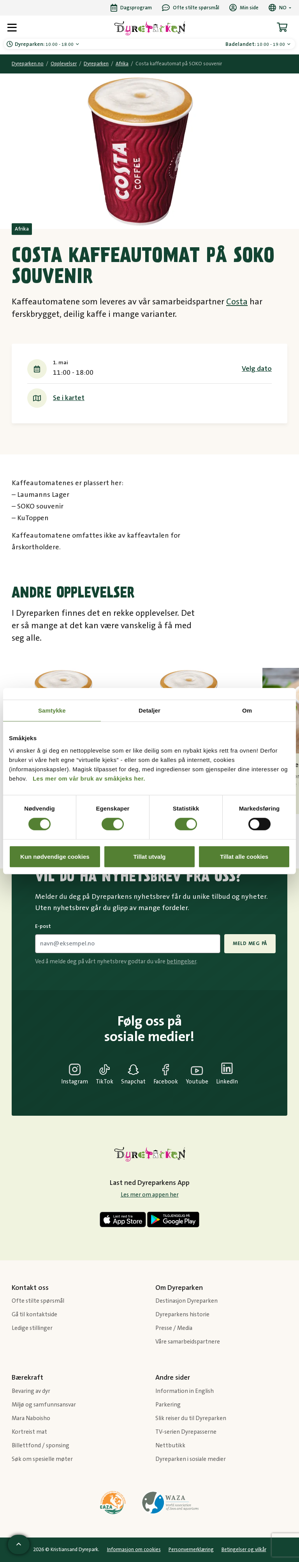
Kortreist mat (29, 1432)
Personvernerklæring (191, 1549)
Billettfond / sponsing (40, 1445)
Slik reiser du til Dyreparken (190, 1418)
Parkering (168, 1404)
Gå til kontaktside (34, 1314)
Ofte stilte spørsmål (38, 1301)
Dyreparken (96, 63)
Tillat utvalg (149, 856)
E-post (43, 926)
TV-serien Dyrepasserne (185, 1432)
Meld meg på (250, 943)
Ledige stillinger (32, 1328)
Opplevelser (64, 63)
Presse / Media (173, 1328)
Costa (237, 302)
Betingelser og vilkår (244, 1549)
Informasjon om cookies (134, 1549)
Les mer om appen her (150, 1195)
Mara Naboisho (31, 1418)
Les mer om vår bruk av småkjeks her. (89, 778)
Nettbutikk (170, 1445)
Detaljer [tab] (149, 710)
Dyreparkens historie (182, 1314)
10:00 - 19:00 (255, 44)
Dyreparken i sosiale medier (190, 1459)
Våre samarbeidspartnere (187, 1341)
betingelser (181, 961)
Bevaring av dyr (31, 1391)
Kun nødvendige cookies (55, 856)
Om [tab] (247, 710)
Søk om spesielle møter (42, 1459)
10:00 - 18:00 (45, 44)
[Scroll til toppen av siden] (19, 1544)
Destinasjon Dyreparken (186, 1301)
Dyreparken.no (28, 63)
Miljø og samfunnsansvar (44, 1404)
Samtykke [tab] (52, 710)
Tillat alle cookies (244, 856)
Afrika (122, 63)
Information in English (184, 1391)
